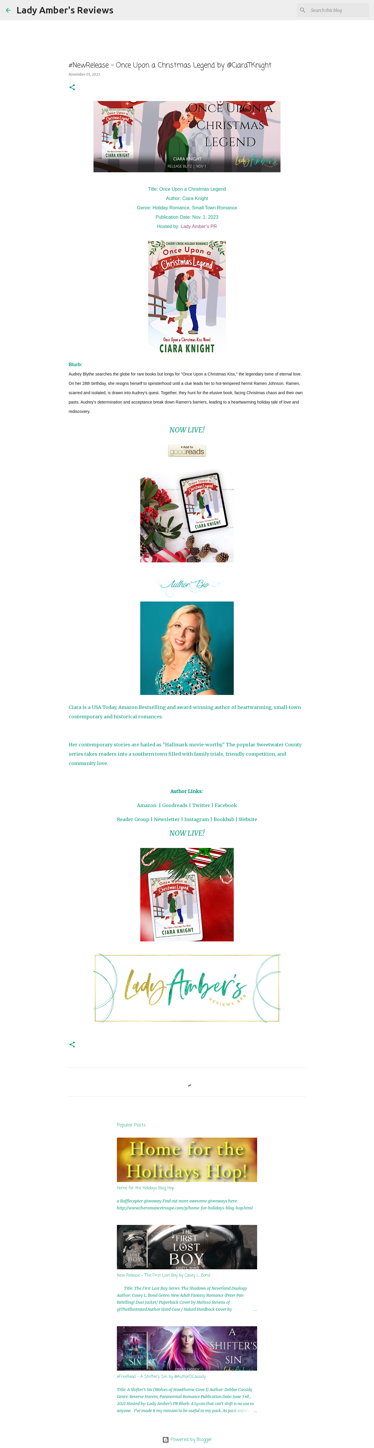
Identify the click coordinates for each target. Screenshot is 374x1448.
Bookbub (224, 819)
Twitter (201, 805)
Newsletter (167, 819)
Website (248, 819)
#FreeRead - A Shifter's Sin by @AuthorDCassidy (161, 1377)
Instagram (196, 819)
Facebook (226, 805)
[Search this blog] (338, 10)
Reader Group (133, 819)
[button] (72, 88)
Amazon (146, 805)
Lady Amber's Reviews (64, 10)
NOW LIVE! (187, 429)
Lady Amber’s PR (199, 226)
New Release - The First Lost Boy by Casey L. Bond (163, 1276)
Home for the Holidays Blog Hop (145, 1188)
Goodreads (175, 805)
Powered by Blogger (187, 1439)
